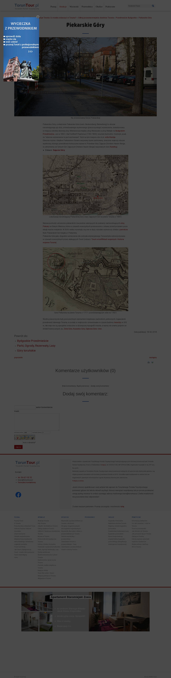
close (101, 305)
